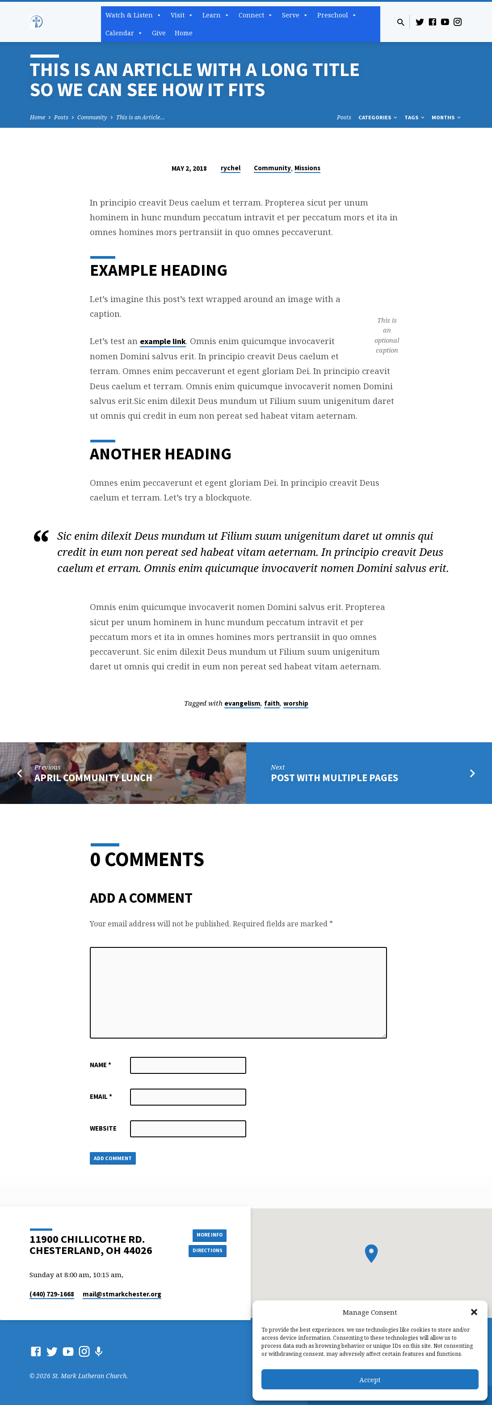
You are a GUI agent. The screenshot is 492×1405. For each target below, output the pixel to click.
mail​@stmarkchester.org (122, 1294)
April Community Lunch (93, 777)
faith (272, 703)
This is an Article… (140, 117)
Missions (307, 168)
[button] (474, 1312)
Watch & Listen (133, 15)
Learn (216, 15)
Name (100, 1064)
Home (184, 33)
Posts (61, 117)
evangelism (242, 703)
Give (159, 33)
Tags (415, 117)
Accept (370, 1379)
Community (92, 117)
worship (295, 703)
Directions (203, 1251)
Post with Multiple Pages (334, 777)
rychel (230, 168)
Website (103, 1128)
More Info (204, 1233)
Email (101, 1096)
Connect (256, 15)
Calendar (124, 33)
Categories (378, 117)
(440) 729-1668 (51, 1294)
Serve (295, 15)
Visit (182, 15)
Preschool (337, 15)
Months (447, 117)
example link (163, 341)
